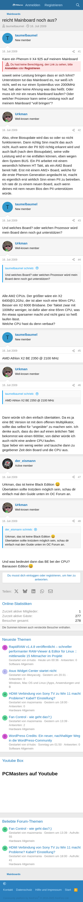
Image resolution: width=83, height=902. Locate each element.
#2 (79, 130)
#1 (79, 51)
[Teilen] (73, 51)
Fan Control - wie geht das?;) (30, 717)
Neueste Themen (16, 639)
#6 (79, 385)
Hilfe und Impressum (48, 889)
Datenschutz (24, 889)
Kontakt (8, 889)
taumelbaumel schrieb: (19, 268)
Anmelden (11, 68)
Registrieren (32, 68)
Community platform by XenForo (36, 898)
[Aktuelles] (69, 5)
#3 (79, 220)
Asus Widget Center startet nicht (32, 671)
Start (68, 889)
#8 (79, 521)
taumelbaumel (15, 26)
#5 (79, 350)
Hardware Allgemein (22, 710)
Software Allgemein (21, 664)
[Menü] (6, 5)
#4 (79, 259)
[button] (4, 883)
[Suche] (77, 5)
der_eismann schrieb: (19, 529)
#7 (79, 477)
